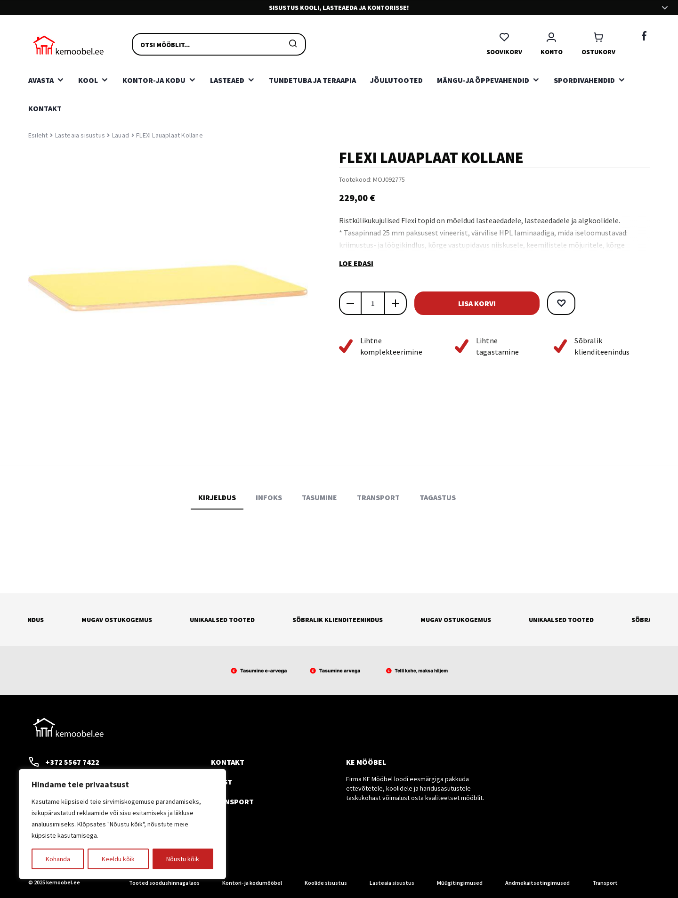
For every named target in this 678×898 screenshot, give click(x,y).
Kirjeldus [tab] (217, 497)
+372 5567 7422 (63, 762)
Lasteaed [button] (227, 80)
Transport (232, 801)
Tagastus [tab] (438, 497)
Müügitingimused (460, 882)
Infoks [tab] (269, 497)
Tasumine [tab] (319, 497)
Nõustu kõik (182, 859)
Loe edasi (356, 263)
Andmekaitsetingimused (537, 882)
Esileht (38, 135)
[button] (558, 303)
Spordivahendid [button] (584, 80)
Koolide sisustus (326, 882)
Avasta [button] (41, 80)
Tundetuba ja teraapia (312, 80)
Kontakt (45, 108)
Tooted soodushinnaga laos (164, 882)
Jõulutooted (396, 80)
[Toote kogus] (373, 303)
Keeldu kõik (118, 859)
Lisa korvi (475, 303)
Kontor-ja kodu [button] (154, 80)
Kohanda (58, 859)
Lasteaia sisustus (80, 135)
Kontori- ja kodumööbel (252, 882)
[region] (122, 824)
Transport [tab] (378, 497)
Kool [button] (88, 80)
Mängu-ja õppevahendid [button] (483, 80)
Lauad (120, 135)
